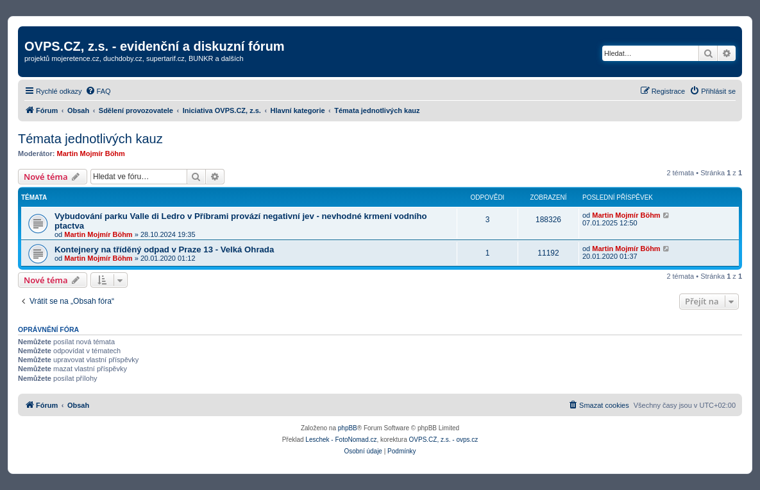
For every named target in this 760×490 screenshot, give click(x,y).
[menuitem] (98, 91)
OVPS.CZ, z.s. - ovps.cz (443, 439)
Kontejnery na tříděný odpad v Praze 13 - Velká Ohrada (164, 249)
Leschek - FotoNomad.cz (340, 439)
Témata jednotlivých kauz (90, 139)
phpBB (347, 428)
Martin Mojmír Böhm (91, 153)
